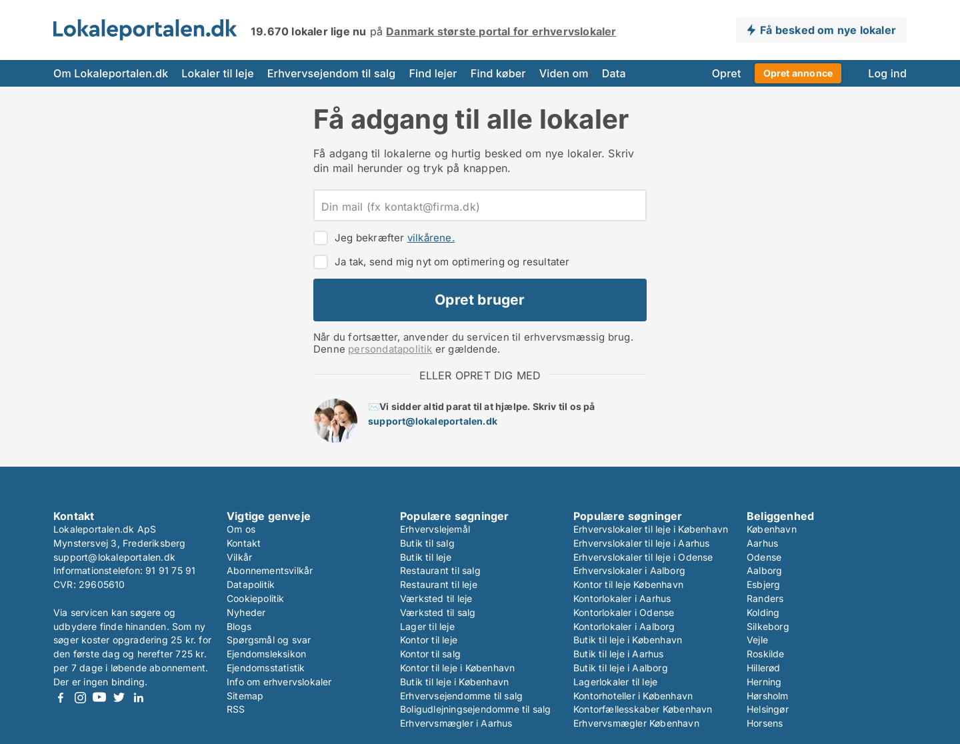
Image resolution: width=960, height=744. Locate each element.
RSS (236, 709)
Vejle (757, 639)
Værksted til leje (436, 598)
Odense (764, 557)
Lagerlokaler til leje (615, 681)
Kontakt (244, 543)
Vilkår (239, 557)
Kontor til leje (428, 639)
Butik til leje (425, 557)
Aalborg (764, 570)
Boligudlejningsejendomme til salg (475, 709)
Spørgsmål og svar (269, 639)
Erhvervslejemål (435, 529)
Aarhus (762, 543)
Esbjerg (763, 584)
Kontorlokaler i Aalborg (624, 626)
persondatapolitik (390, 349)
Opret (726, 73)
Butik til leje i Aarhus (618, 653)
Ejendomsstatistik (266, 667)
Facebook (60, 697)
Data (614, 73)
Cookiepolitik (256, 598)
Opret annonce (798, 73)
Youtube (99, 697)
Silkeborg (768, 626)
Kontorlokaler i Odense (623, 612)
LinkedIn (138, 697)
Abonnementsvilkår (270, 570)
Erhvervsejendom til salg (331, 73)
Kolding (763, 612)
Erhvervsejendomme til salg (461, 695)
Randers (765, 598)
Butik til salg (427, 543)
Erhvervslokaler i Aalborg (629, 570)
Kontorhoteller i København (633, 695)
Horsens (765, 723)
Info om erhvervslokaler (279, 681)
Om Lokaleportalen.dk (110, 73)
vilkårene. (431, 237)
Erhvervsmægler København (636, 723)
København (772, 529)
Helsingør (768, 709)
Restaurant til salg (440, 570)
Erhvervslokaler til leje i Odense (643, 557)
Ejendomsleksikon (266, 653)
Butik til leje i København (454, 681)
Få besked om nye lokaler (828, 30)
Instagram (80, 697)
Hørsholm (768, 695)
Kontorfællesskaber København (643, 709)
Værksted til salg (437, 612)
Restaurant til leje (438, 584)
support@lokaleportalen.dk (432, 421)
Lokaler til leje (217, 73)
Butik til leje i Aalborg (620, 667)
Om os (241, 529)
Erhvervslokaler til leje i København (650, 529)
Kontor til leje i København (457, 667)
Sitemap (245, 695)
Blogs (239, 626)
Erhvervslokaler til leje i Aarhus (641, 543)
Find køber (498, 73)
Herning (764, 681)
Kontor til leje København (628, 584)
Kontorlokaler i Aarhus (622, 598)
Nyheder (246, 612)
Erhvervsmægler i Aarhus (456, 723)
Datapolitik (251, 584)
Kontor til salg (430, 653)
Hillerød (764, 667)
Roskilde (766, 653)
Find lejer (433, 73)
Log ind (887, 73)
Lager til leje (427, 626)
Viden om (564, 73)
